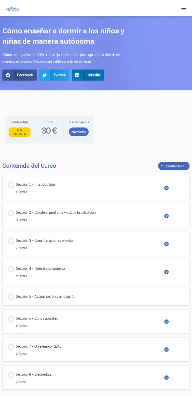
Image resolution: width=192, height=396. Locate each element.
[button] (19, 75)
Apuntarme (78, 131)
